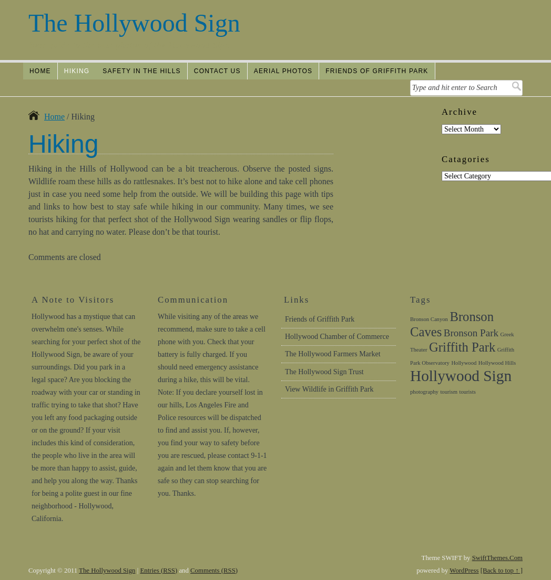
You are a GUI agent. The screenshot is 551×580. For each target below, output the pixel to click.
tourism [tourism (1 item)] (448, 392)
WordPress (464, 570)
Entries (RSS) (158, 570)
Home (40, 71)
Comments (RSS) (214, 570)
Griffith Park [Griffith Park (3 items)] (462, 347)
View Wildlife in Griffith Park (329, 389)
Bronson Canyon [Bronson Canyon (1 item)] (429, 319)
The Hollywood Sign (134, 23)
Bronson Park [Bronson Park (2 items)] (471, 332)
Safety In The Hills (141, 71)
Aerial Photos (283, 71)
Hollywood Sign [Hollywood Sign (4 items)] (461, 375)
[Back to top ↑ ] (502, 570)
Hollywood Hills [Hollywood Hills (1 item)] (497, 363)
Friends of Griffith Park (376, 71)
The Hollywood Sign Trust (324, 372)
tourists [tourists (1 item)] (467, 392)
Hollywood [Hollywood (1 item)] (463, 363)
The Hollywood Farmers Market (333, 354)
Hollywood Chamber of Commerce (337, 337)
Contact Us (217, 71)
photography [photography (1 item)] (424, 392)
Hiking (77, 71)
